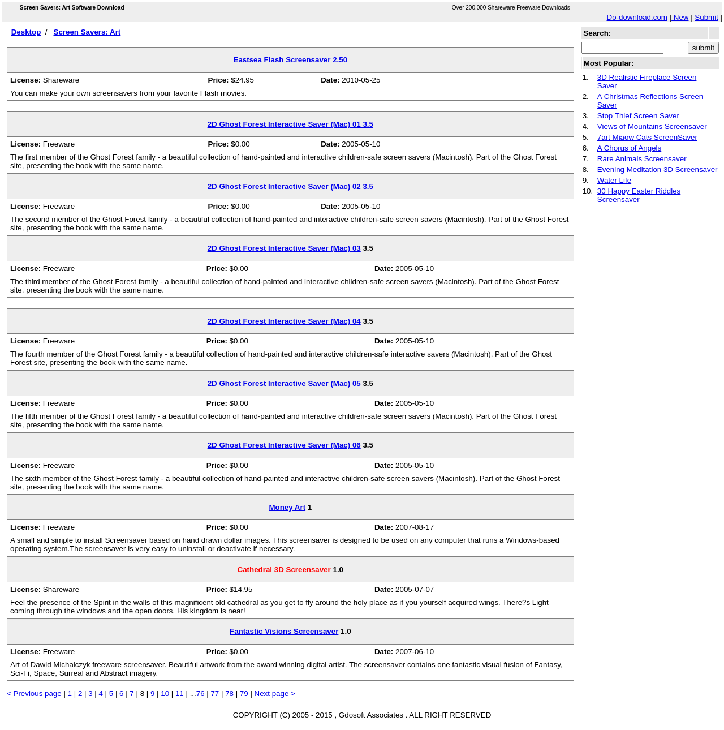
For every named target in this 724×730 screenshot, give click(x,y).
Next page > (275, 693)
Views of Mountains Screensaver (652, 126)
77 (214, 693)
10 (165, 693)
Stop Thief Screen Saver (638, 115)
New (679, 17)
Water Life (614, 180)
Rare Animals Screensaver (642, 158)
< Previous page (35, 693)
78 (229, 693)
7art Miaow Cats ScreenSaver (647, 137)
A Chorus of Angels (629, 148)
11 (179, 693)
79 (244, 693)
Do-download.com (637, 17)
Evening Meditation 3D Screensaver (657, 169)
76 (200, 693)
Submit (706, 17)
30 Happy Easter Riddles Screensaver (638, 195)
